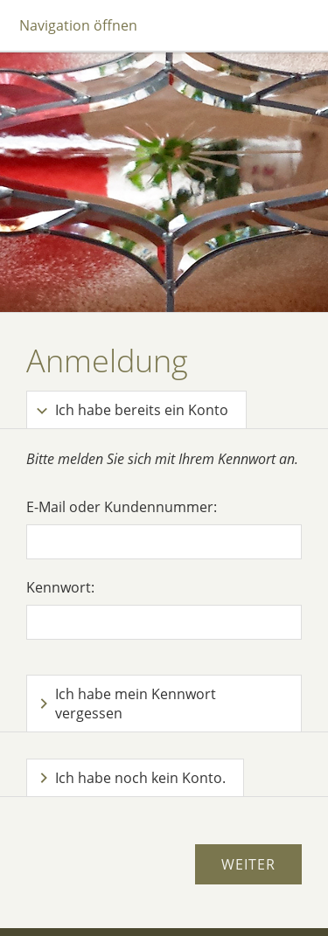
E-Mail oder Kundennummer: (121, 507)
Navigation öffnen (78, 25)
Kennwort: (60, 587)
